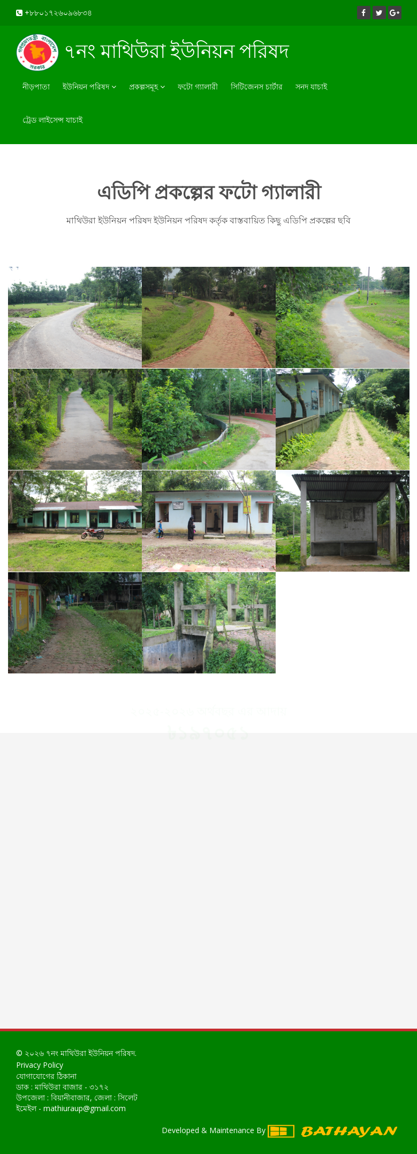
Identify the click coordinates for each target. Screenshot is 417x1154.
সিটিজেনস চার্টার (257, 86)
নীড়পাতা (36, 86)
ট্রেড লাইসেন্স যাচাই (52, 120)
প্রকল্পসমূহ (147, 86)
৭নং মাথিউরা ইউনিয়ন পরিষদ (152, 52)
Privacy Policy (39, 1065)
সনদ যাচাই (311, 86)
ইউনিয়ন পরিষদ (89, 86)
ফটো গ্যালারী (198, 86)
